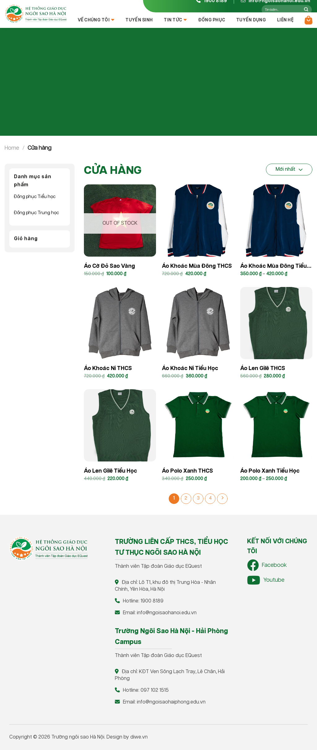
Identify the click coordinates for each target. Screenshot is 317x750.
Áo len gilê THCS (262, 368)
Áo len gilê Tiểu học (110, 471)
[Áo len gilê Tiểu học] (120, 425)
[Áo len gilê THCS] (276, 323)
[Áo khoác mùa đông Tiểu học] (276, 220)
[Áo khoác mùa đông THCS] (198, 220)
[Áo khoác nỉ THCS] (120, 323)
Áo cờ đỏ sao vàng (109, 266)
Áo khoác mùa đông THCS (197, 266)
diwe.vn (139, 737)
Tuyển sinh (139, 20)
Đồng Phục (211, 20)
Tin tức (175, 20)
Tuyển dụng (251, 20)
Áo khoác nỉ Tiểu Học (190, 368)
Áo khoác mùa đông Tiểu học (273, 267)
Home (12, 148)
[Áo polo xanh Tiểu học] (276, 425)
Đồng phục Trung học (36, 212)
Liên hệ (285, 20)
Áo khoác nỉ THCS (108, 368)
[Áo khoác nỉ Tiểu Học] (198, 323)
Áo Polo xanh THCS (187, 471)
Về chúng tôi (96, 20)
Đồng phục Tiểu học (34, 196)
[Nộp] (306, 9)
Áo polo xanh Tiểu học (270, 471)
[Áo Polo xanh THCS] (198, 425)
